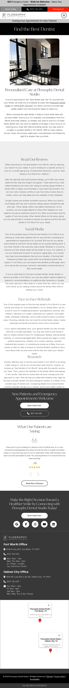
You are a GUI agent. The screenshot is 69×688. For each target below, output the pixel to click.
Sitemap (49, 676)
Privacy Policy (59, 676)
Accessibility (35, 679)
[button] (64, 15)
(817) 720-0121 (26, 106)
